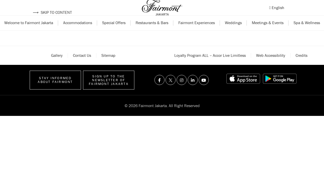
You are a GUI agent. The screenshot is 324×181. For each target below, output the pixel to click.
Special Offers (114, 32)
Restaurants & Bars (152, 32)
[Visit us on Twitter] (171, 90)
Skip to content (52, 12)
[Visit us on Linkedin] (193, 90)
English (278, 12)
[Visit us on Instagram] (182, 90)
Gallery (57, 64)
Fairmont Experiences (196, 32)
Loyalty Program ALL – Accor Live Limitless (210, 64)
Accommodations (77, 32)
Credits (301, 64)
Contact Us (82, 64)
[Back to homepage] (162, 12)
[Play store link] (280, 88)
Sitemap (108, 64)
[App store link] (243, 88)
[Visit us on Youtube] (204, 90)
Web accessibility (270, 64)
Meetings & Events (268, 32)
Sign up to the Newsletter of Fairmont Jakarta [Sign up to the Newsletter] (109, 89)
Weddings (233, 32)
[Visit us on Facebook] (159, 90)
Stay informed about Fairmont (55, 89)
